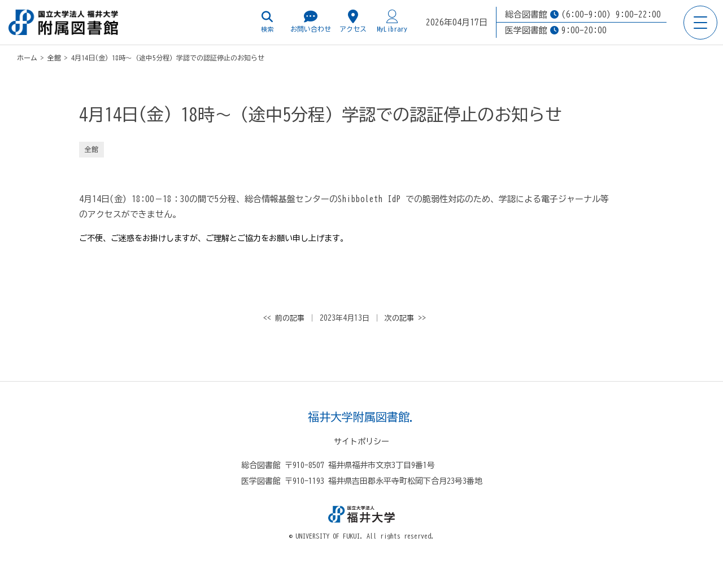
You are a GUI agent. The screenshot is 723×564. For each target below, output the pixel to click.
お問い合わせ (310, 21)
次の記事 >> (405, 318)
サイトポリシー (361, 441)
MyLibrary (392, 21)
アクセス (353, 21)
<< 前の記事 (283, 318)
